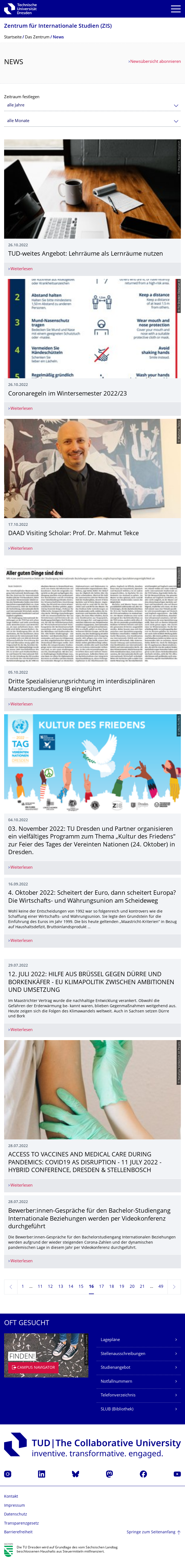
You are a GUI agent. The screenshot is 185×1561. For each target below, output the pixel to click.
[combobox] (92, 105)
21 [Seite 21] (142, 1287)
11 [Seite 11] (40, 1287)
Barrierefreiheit (18, 1532)
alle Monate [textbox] (18, 121)
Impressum (14, 1506)
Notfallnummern (116, 1382)
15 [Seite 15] (81, 1287)
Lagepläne (110, 1340)
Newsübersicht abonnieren (155, 62)
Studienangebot (115, 1368)
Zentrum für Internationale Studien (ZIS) (58, 26)
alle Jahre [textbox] (15, 105)
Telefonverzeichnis (118, 1395)
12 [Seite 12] (50, 1287)
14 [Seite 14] (70, 1287)
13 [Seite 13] (60, 1287)
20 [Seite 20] (132, 1287)
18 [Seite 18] (111, 1287)
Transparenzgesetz (21, 1523)
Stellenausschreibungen (123, 1354)
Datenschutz (15, 1514)
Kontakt (11, 1496)
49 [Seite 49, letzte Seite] (160, 1287)
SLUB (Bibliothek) (117, 1409)
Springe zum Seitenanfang (151, 1532)
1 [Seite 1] (23, 1287)
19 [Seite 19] (121, 1287)
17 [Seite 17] (101, 1287)
